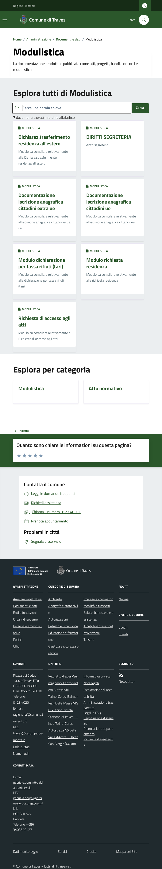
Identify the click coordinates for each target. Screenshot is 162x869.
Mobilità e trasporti (97, 605)
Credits (91, 851)
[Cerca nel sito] (142, 20)
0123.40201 (22, 702)
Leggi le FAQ (92, 712)
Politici (17, 639)
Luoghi (123, 627)
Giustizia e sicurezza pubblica (63, 650)
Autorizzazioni (58, 619)
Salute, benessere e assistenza (98, 616)
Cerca (140, 107)
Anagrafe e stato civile (63, 609)
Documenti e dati (68, 39)
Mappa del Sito (126, 851)
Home (17, 39)
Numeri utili (21, 753)
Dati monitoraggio (25, 851)
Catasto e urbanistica (63, 626)
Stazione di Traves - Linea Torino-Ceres (63, 720)
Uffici (16, 646)
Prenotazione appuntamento (98, 731)
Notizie (123, 599)
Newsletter (127, 681)
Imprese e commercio (98, 599)
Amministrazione (38, 39)
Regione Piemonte (24, 5)
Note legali (91, 682)
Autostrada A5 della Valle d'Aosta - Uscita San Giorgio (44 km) (63, 737)
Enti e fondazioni (24, 612)
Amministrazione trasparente (98, 705)
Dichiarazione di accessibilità (98, 693)
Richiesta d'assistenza (98, 742)
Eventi (123, 634)
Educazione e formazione (63, 636)
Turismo (89, 639)
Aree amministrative (27, 599)
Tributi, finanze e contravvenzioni (98, 629)
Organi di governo (25, 619)
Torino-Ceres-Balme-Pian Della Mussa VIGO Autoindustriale (63, 703)
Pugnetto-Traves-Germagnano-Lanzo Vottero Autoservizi (63, 683)
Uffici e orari (21, 746)
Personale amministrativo (27, 629)
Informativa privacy (97, 676)
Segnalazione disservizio (98, 720)
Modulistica (29, 128)
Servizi (62, 851)
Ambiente (55, 599)
